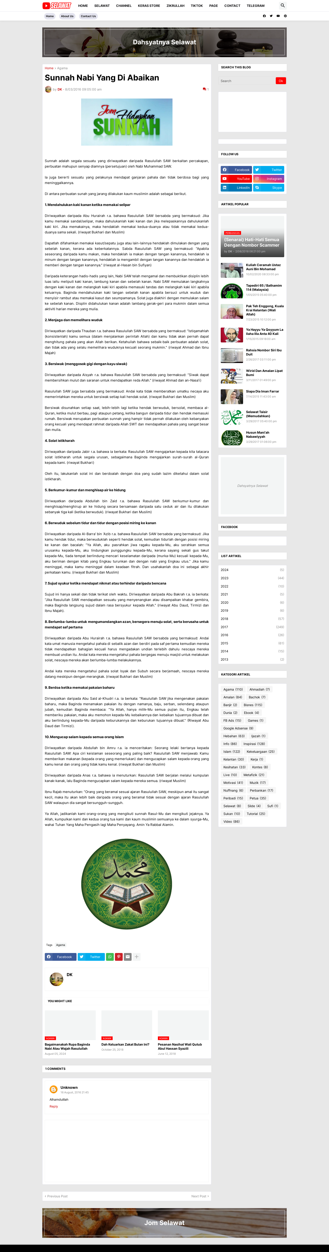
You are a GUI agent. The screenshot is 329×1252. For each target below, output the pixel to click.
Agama (62, 68)
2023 (252, 578)
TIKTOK (197, 6)
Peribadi (233, 798)
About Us (67, 16)
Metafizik (254, 775)
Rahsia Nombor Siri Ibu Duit (264, 352)
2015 (252, 643)
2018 (252, 619)
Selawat (232, 806)
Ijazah (258, 736)
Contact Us (88, 16)
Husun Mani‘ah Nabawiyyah (257, 434)
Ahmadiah (259, 689)
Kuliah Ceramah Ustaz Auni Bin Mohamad (263, 267)
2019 (252, 610)
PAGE (213, 6)
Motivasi (233, 782)
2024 (252, 570)
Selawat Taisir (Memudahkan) (258, 414)
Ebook (251, 712)
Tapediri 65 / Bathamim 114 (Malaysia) (264, 287)
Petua (258, 798)
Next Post (198, 1196)
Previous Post (57, 1196)
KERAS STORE (149, 6)
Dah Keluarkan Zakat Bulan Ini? (125, 1044)
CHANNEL (124, 6)
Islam (231, 751)
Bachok (257, 697)
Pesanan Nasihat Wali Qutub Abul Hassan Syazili (180, 1046)
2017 (252, 627)
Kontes (260, 767)
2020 (252, 602)
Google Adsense (238, 728)
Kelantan (233, 759)
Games (255, 720)
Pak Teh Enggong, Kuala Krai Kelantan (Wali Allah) (265, 310)
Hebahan (234, 736)
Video (231, 821)
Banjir (230, 705)
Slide (254, 806)
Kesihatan (234, 767)
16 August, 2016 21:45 (75, 1092)
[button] (283, 6)
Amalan (232, 697)
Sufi (272, 806)
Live (230, 775)
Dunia (230, 712)
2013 (252, 659)
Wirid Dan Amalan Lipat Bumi (264, 373)
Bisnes (253, 705)
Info (230, 744)
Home (83, 6)
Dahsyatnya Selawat (252, 486)
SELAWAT (102, 6)
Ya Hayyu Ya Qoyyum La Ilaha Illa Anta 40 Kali (264, 332)
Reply (54, 1106)
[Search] (247, 80)
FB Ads (232, 720)
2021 (252, 594)
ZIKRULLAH (175, 6)
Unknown (69, 1087)
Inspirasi (254, 744)
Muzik (258, 782)
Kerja (257, 759)
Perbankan (261, 790)
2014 (252, 651)
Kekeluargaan (261, 751)
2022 (252, 586)
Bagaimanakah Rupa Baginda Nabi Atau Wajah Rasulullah (67, 1046)
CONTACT (232, 6)
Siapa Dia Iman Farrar (262, 391)
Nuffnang (233, 790)
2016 (252, 635)
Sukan (231, 814)
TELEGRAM (256, 6)
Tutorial (256, 814)
